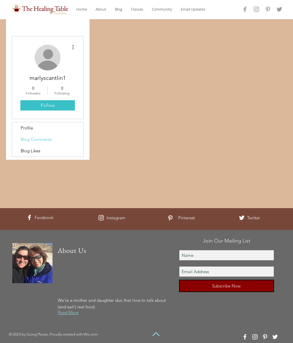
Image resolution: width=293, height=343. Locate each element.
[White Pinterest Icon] (170, 218)
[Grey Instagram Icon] (256, 9)
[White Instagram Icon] (101, 217)
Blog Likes (30, 150)
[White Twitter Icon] (241, 217)
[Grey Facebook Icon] (245, 9)
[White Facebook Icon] (29, 217)
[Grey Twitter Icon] (279, 9)
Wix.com (91, 334)
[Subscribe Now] (226, 286)
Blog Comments (36, 139)
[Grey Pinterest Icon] (267, 9)
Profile (27, 128)
